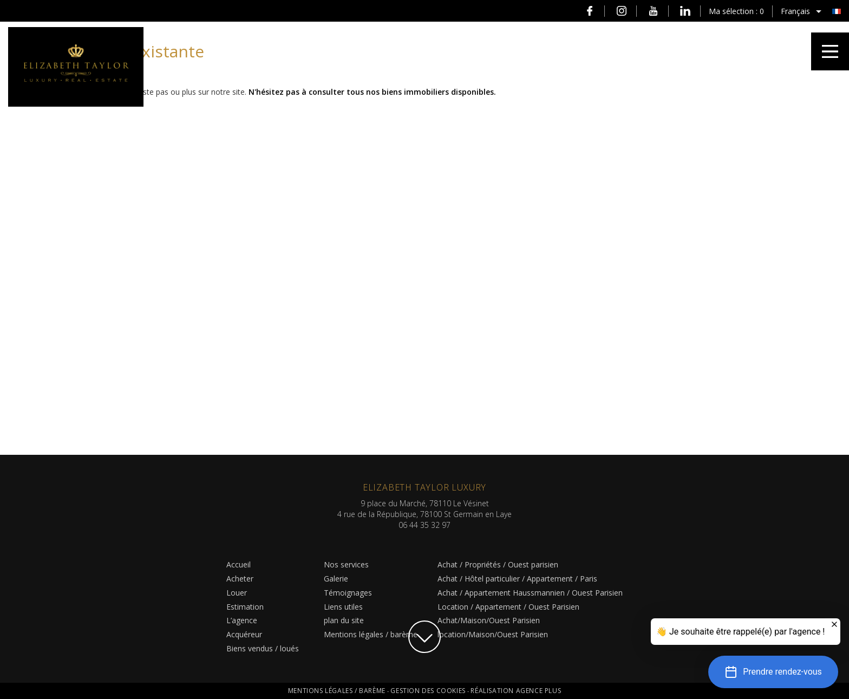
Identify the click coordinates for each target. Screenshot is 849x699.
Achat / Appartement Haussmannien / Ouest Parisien (530, 592)
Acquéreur (244, 634)
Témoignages (348, 592)
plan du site (344, 620)
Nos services (346, 564)
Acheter (239, 578)
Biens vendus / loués (262, 648)
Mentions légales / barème (370, 634)
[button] (773, 672)
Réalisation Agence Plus (516, 690)
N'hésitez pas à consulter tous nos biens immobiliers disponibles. (372, 92)
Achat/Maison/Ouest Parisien (488, 620)
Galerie (336, 578)
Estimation (245, 607)
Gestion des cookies (428, 690)
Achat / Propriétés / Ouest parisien (497, 564)
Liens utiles (343, 607)
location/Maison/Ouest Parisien (492, 634)
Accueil (238, 564)
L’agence (241, 620)
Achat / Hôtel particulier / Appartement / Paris (517, 578)
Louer (236, 592)
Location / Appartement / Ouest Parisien (508, 607)
